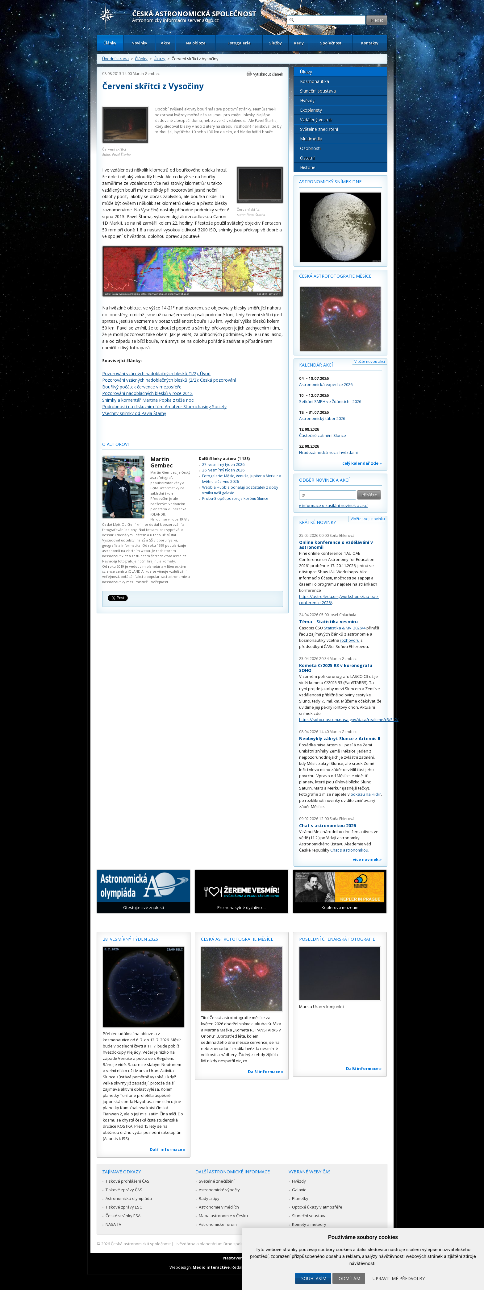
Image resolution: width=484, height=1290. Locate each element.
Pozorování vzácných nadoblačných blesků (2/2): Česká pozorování (169, 380)
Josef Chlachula (343, 614)
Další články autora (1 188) (224, 458)
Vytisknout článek (268, 74)
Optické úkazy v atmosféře (317, 1207)
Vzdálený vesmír (316, 119)
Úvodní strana (115, 58)
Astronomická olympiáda (129, 1198)
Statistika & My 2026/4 (344, 628)
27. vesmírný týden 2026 (223, 464)
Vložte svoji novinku (368, 518)
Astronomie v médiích (219, 1207)
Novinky (139, 43)
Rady (299, 43)
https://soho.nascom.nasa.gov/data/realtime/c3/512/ (348, 719)
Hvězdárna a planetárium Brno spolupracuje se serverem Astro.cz (236, 1243)
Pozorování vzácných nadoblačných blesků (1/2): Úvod (156, 373)
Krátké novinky (317, 522)
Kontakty (369, 43)
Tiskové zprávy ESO (124, 1207)
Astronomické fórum (218, 1224)
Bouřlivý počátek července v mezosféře (142, 387)
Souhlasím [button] (313, 1278)
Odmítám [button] (349, 1278)
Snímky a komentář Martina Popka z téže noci (148, 400)
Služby (275, 43)
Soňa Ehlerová (342, 535)
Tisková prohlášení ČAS (127, 1181)
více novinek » (367, 859)
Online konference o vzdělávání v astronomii (336, 544)
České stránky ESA (123, 1215)
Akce (165, 43)
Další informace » (168, 1149)
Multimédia (311, 139)
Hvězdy (307, 100)
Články (109, 43)
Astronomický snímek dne (330, 182)
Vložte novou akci (369, 361)
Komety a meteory (309, 1224)
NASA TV (113, 1224)
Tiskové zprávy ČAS (124, 1190)
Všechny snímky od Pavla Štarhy (134, 413)
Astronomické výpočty (219, 1190)
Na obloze (196, 43)
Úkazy (159, 58)
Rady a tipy (209, 1198)
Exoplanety (311, 110)
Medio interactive (211, 1267)
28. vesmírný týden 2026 (130, 939)
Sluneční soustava (318, 91)
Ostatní (307, 158)
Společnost (330, 43)
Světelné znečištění (319, 129)
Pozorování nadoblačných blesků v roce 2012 (147, 393)
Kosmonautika (314, 81)
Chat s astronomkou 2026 (327, 825)
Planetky (300, 1198)
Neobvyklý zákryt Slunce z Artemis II (339, 738)
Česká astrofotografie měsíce (335, 276)
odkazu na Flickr (366, 794)
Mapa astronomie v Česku (223, 1215)
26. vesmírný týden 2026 (223, 470)
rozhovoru (350, 640)
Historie (307, 167)
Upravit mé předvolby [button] (399, 1278)
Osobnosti (310, 148)
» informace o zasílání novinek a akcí (333, 505)
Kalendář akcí (316, 365)
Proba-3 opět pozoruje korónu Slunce (235, 498)
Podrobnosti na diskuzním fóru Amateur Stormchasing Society (164, 406)
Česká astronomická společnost (141, 1243)
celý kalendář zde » (362, 463)
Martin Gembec (146, 73)
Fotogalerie (239, 43)
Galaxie (299, 1190)
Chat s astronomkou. (349, 850)
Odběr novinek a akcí (324, 480)
